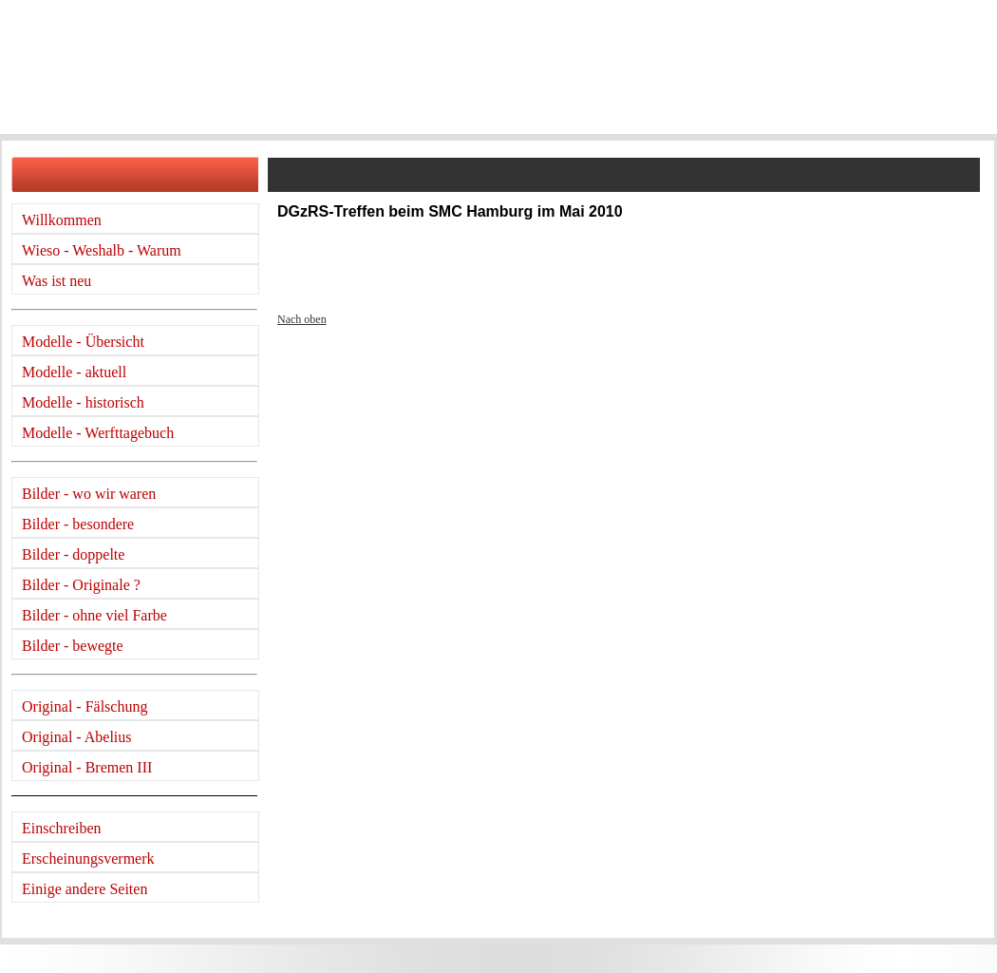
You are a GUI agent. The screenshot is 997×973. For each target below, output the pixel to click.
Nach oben (302, 319)
